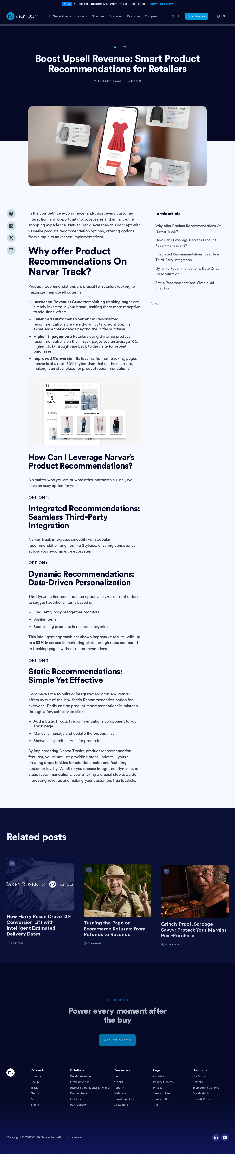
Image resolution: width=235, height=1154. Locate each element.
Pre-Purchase (78, 1093)
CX (124, 47)
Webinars (120, 1093)
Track (34, 1087)
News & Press (201, 1099)
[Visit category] (190, 316)
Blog (116, 1076)
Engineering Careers (205, 1087)
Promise (36, 1076)
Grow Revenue (80, 1082)
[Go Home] (10, 1087)
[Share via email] (11, 254)
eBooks (118, 1082)
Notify (35, 1093)
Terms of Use (161, 1093)
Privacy (157, 1087)
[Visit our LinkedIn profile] (216, 1137)
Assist (34, 1099)
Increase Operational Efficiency (90, 1087)
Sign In (175, 16)
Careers (197, 1082)
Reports (119, 1087)
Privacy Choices (163, 1082)
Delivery (75, 1099)
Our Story (198, 1076)
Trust (156, 1104)
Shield (35, 1104)
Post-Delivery (78, 1104)
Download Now (161, 3)
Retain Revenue (80, 1076)
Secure (35, 1082)
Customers (121, 1104)
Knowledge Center (126, 1099)
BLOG (113, 47)
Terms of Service (164, 1099)
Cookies (158, 1076)
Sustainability (201, 1093)
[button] (49, 1071)
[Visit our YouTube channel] (225, 1137)
